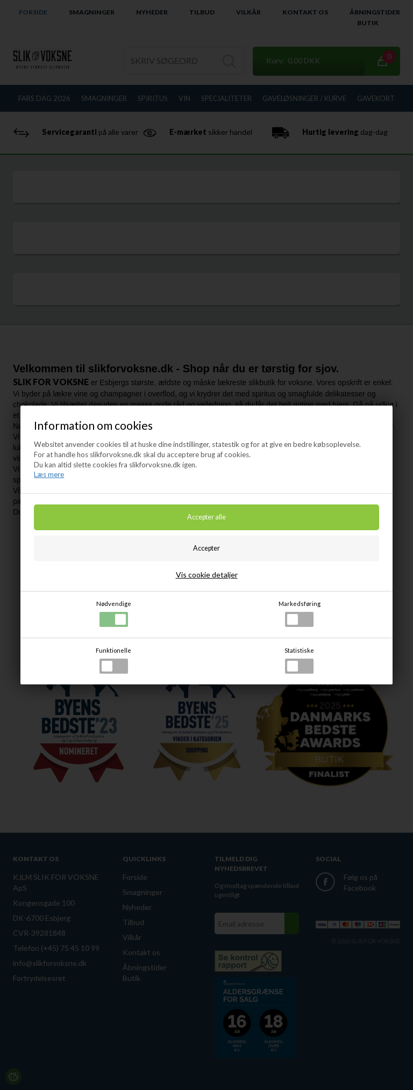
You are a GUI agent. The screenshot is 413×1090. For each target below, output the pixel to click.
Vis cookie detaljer (207, 574)
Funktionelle (113, 660)
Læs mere (49, 474)
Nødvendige (113, 613)
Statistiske (299, 660)
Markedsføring (300, 613)
